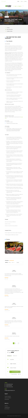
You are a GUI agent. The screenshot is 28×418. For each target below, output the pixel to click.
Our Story (6, 405)
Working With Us (7, 407)
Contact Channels (8, 396)
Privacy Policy (7, 399)
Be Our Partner (7, 408)
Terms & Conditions (8, 397)
